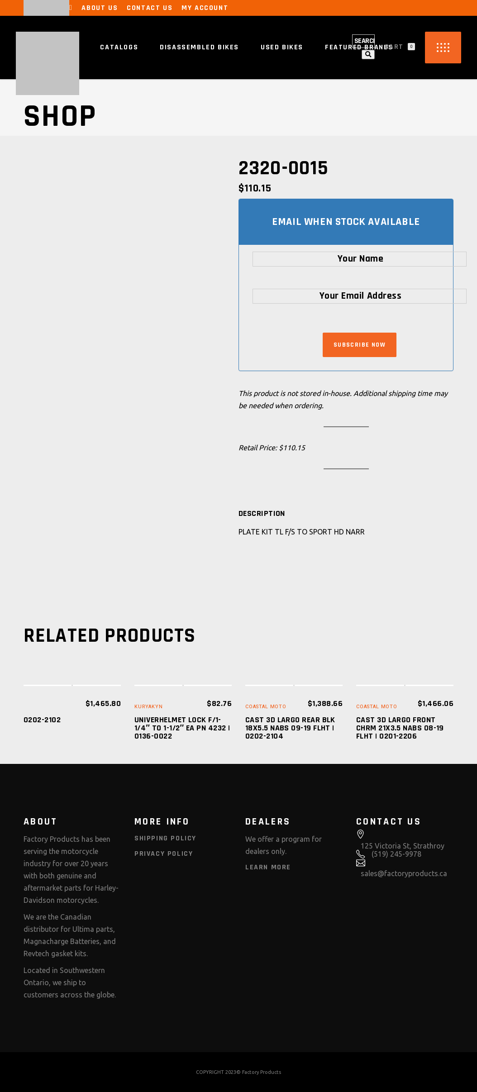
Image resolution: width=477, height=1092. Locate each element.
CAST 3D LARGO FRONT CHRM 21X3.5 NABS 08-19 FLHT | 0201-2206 (400, 728)
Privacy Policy (163, 853)
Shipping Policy (165, 838)
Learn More (268, 867)
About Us (99, 8)
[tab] (261, 514)
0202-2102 (42, 720)
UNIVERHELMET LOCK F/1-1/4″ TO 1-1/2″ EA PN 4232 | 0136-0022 (182, 728)
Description (261, 514)
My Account (204, 8)
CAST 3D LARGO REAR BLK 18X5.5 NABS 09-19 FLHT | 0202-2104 (290, 728)
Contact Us (149, 8)
